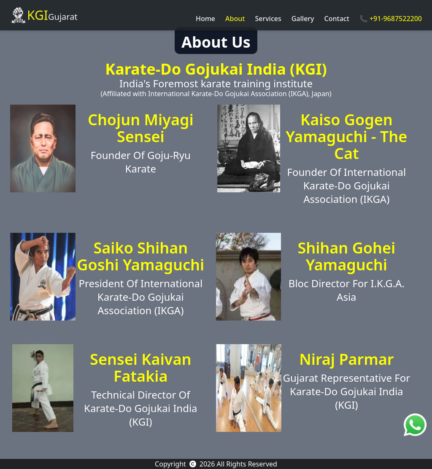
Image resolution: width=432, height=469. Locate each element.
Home (205, 18)
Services (268, 18)
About (235, 18)
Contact (336, 18)
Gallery (303, 18)
